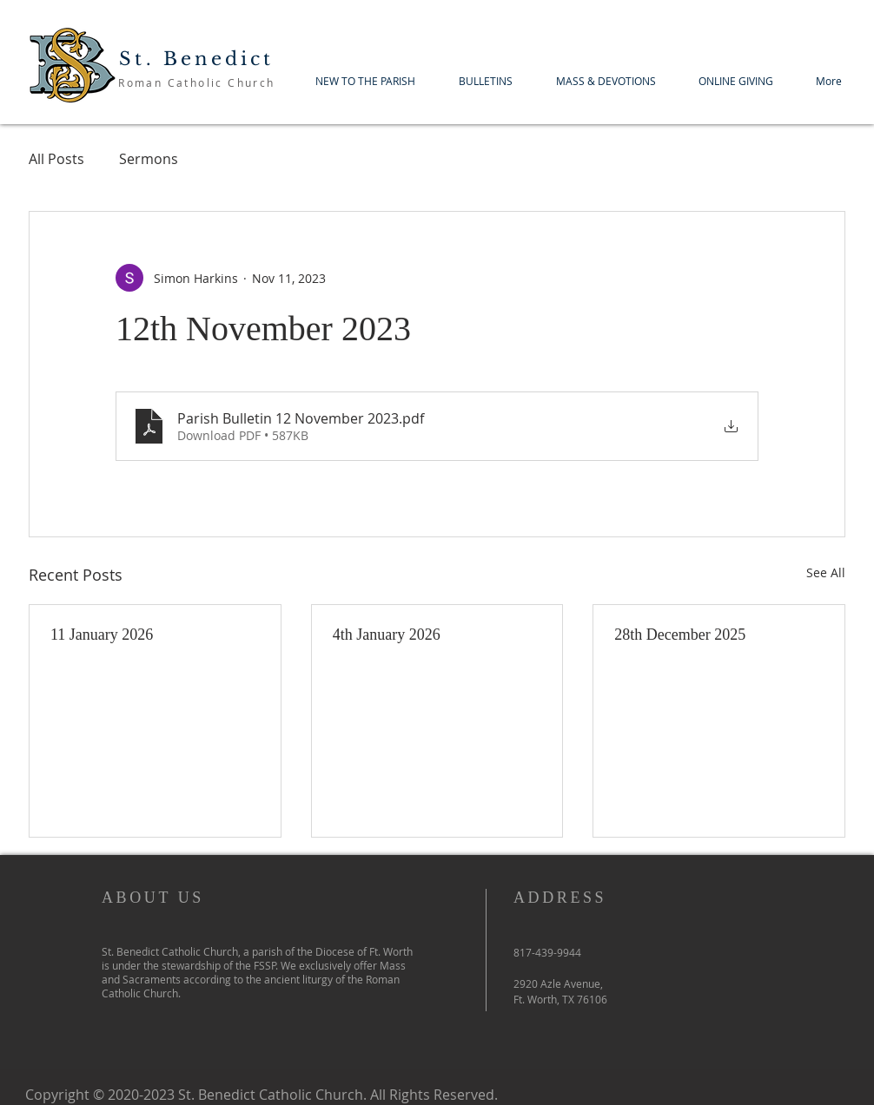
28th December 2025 (679, 634)
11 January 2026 (101, 634)
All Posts (56, 158)
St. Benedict (196, 59)
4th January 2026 (386, 634)
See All (825, 572)
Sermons (148, 158)
